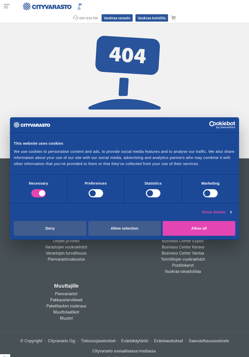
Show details (214, 212)
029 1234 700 (138, 6)
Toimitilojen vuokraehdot (183, 248)
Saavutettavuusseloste (209, 330)
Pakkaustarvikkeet (66, 289)
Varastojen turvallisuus (66, 242)
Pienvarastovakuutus (66, 248)
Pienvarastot (66, 283)
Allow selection (124, 228)
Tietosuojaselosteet (98, 330)
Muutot (66, 307)
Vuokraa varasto (167, 6)
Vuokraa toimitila (202, 6)
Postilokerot (183, 255)
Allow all (199, 228)
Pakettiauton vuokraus (66, 295)
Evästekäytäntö (134, 330)
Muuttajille (66, 275)
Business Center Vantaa (183, 242)
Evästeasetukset (168, 330)
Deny (50, 228)
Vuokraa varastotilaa (183, 261)
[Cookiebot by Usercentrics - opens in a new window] (213, 125)
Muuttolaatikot (66, 301)
